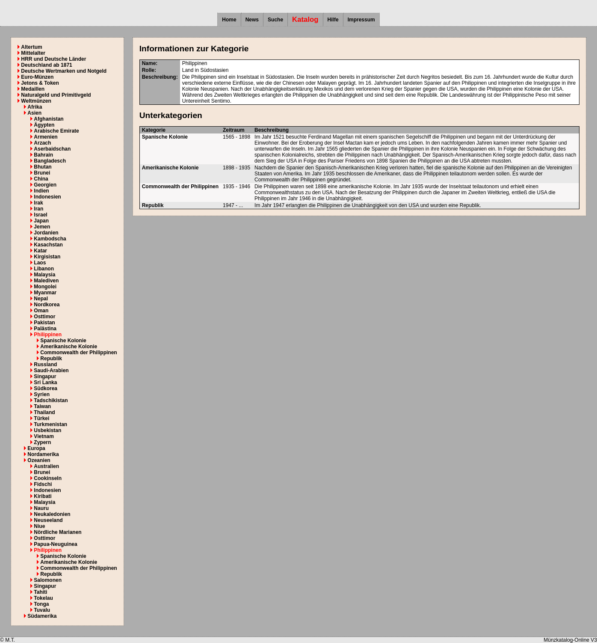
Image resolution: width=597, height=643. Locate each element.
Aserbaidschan (52, 149)
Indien (41, 191)
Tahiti (40, 592)
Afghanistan (48, 119)
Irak (38, 203)
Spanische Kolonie (63, 341)
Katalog (305, 19)
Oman (41, 311)
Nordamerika (43, 454)
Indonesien (47, 197)
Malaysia (44, 275)
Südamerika (41, 616)
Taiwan (42, 406)
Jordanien (46, 233)
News (252, 20)
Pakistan (44, 323)
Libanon (44, 269)
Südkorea (45, 388)
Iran (38, 209)
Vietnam (43, 436)
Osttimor (44, 317)
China (41, 179)
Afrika (34, 107)
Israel (40, 215)
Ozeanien (38, 460)
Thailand (44, 412)
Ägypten (44, 125)
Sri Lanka (45, 382)
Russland (45, 364)
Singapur (45, 376)
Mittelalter (33, 53)
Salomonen (48, 580)
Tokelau (43, 598)
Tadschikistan (51, 400)
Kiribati (42, 496)
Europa (36, 448)
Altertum (31, 47)
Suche (275, 20)
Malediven (46, 281)
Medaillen (32, 89)
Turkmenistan (50, 424)
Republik (51, 359)
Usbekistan (47, 430)
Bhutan (42, 167)
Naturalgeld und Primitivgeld (56, 95)
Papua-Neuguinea (55, 544)
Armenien (45, 137)
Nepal (41, 299)
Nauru (41, 508)
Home (229, 20)
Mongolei (45, 287)
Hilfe (333, 20)
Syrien (42, 394)
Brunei (42, 173)
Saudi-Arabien (51, 370)
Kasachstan (48, 245)
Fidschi (43, 484)
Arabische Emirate (56, 131)
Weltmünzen (36, 101)
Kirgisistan (47, 257)
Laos (40, 263)
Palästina (45, 329)
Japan (41, 221)
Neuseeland (48, 520)
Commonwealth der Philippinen (78, 353)
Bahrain (43, 155)
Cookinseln (48, 478)
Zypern (42, 442)
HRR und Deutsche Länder (53, 59)
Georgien (45, 185)
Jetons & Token (40, 83)
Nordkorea (46, 305)
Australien (46, 466)
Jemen (42, 227)
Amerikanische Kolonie (68, 347)
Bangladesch (50, 161)
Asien (34, 113)
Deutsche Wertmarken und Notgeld (63, 71)
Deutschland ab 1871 (46, 65)
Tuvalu (42, 610)
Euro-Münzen (37, 77)
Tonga (41, 604)
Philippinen (48, 335)
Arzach (42, 143)
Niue (39, 526)
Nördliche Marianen (57, 532)
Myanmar (45, 293)
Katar (40, 251)
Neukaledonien (52, 514)
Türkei (41, 418)
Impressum (361, 20)
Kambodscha (50, 239)
